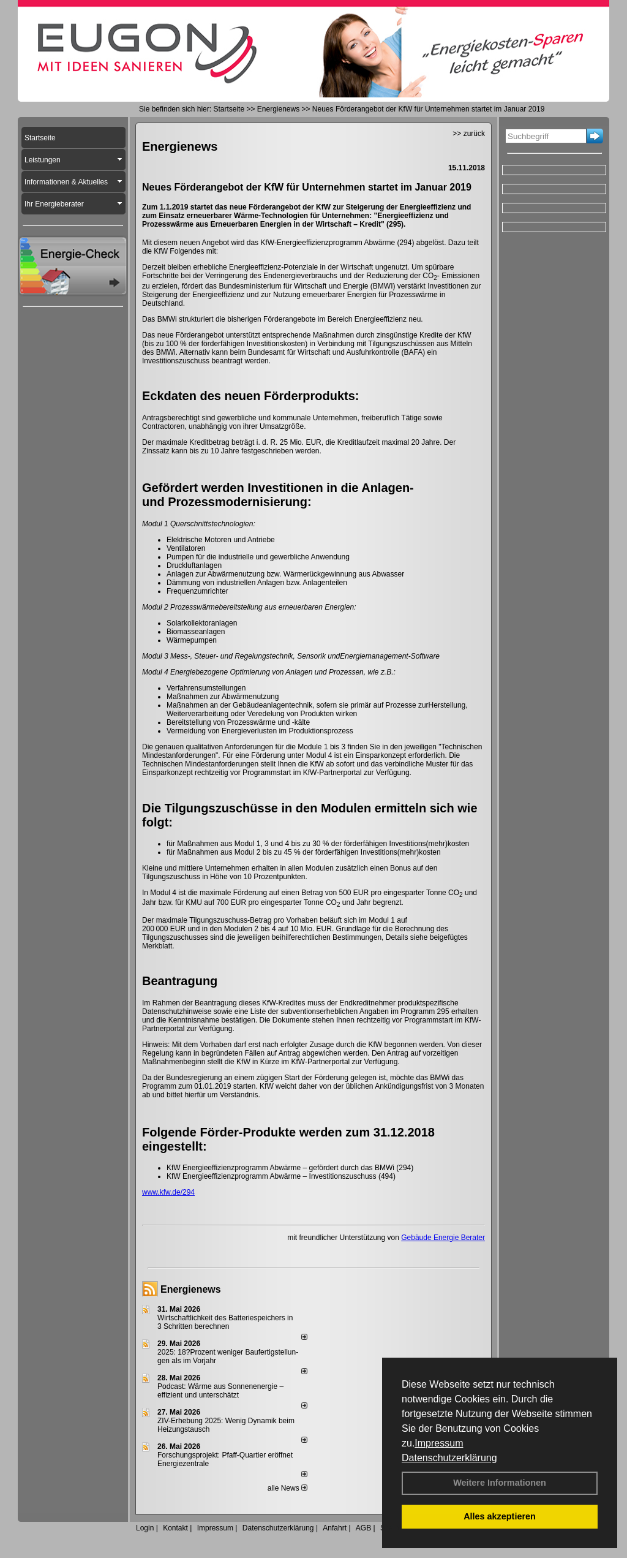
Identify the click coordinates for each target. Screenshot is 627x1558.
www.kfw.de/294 (168, 1192)
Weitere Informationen (499, 1483)
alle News (287, 1488)
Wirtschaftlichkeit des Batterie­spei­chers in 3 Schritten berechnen (225, 1322)
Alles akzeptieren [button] (500, 1516)
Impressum (439, 1443)
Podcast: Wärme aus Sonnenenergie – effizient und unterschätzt (220, 1390)
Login (145, 1528)
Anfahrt (335, 1528)
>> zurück (468, 133)
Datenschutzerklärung (449, 1458)
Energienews (190, 1289)
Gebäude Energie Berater (443, 1237)
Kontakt (175, 1528)
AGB (363, 1528)
